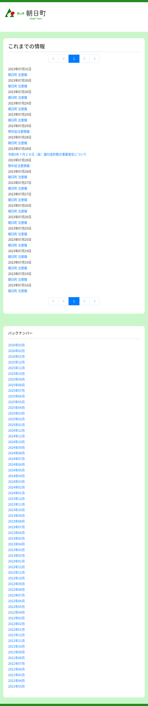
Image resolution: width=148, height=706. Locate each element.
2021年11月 (16, 640)
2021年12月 (16, 634)
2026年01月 (16, 356)
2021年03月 (16, 686)
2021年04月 (16, 680)
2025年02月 (16, 419)
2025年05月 (16, 401)
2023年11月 (16, 504)
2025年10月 (16, 373)
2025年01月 (16, 424)
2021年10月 (16, 646)
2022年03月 (16, 618)
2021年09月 (16, 652)
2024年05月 (16, 470)
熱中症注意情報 (19, 131)
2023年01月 (16, 561)
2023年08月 (16, 521)
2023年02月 (16, 555)
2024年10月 (16, 441)
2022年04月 (16, 612)
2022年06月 (16, 600)
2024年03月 (16, 481)
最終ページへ (94, 59)
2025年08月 (16, 385)
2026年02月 (16, 350)
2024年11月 (16, 436)
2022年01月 (16, 629)
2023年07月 (16, 527)
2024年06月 (16, 464)
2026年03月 (16, 345)
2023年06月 (16, 532)
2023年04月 (16, 544)
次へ (84, 59)
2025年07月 (16, 390)
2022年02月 (16, 623)
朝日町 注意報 (17, 74)
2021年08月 (16, 657)
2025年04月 (16, 407)
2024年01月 (16, 492)
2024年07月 (16, 458)
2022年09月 (16, 583)
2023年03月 (16, 549)
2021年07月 (16, 663)
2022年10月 (16, 578)
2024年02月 (16, 487)
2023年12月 (16, 498)
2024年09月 (16, 447)
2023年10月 (16, 509)
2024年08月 (16, 453)
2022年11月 (16, 572)
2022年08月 (16, 589)
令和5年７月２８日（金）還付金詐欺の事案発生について (47, 154)
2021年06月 (16, 669)
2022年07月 (16, 595)
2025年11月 (16, 367)
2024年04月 (16, 475)
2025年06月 (16, 396)
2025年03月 (16, 413)
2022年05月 (16, 606)
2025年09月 (16, 379)
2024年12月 (16, 430)
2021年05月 (16, 674)
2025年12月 (16, 362)
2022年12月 (16, 566)
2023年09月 (16, 515)
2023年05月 (16, 538)
